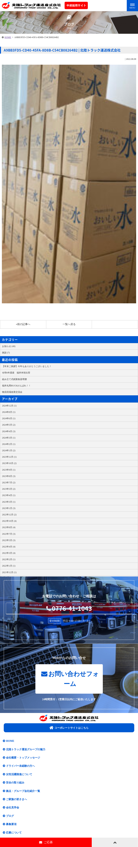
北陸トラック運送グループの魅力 (25, 749)
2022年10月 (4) (9, 521)
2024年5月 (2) (8, 425)
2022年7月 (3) (8, 534)
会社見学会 (12, 807)
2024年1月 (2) (8, 450)
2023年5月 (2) (8, 489)
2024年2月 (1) (8, 444)
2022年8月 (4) (8, 527)
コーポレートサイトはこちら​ (69, 727)
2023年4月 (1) (8, 495)
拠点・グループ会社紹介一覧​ (23, 791)
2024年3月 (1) (8, 437)
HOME (7, 37)
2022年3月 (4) (8, 553)
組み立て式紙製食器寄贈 (14, 379)
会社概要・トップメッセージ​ (23, 757)
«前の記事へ (23, 324)
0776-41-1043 (69, 608)
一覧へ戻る (69, 324)
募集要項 (11, 824)
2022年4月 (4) (8, 546)
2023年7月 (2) (8, 482)
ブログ (10, 816)
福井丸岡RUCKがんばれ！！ (16, 385)
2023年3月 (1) (8, 502)
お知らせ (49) (8, 346)
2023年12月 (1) (9, 457)
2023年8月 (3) (8, 476)
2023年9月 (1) (8, 469)
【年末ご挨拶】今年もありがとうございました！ (26, 366)
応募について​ (14, 832)
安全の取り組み (15, 782)
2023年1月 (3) (8, 508)
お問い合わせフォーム (70, 678)
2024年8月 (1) (8, 412)
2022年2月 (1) (8, 559)
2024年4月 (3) (8, 431)
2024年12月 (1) (9, 405)
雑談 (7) (6, 352)
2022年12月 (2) (9, 514)
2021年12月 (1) (9, 572)
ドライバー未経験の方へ (20, 766)
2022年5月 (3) (8, 540)
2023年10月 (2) (9, 463)
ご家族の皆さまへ (16, 799)
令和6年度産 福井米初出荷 (16, 372)
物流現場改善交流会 (12, 392)
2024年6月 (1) (8, 418)
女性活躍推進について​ (19, 774)
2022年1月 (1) (8, 565)
